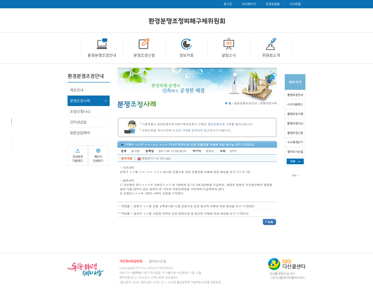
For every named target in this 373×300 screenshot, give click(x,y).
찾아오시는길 (157, 261)
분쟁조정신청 (144, 55)
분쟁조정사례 (80, 101)
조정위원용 (272, 4)
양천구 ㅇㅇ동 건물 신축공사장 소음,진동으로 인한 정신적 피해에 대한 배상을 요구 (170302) (194, 206)
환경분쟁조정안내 (102, 55)
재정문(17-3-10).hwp (154, 158)
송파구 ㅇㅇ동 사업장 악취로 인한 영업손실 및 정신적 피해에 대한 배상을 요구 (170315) (191, 213)
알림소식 (229, 55)
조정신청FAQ (80, 111)
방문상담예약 (80, 133)
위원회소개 (271, 55)
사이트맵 (295, 4)
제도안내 (76, 90)
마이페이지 (249, 4)
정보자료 (186, 55)
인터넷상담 (78, 122)
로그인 (228, 4)
